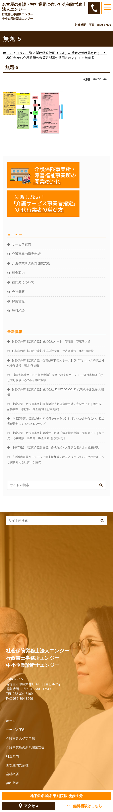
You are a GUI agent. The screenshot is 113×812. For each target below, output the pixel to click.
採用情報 (18, 301)
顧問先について (23, 282)
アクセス (29, 806)
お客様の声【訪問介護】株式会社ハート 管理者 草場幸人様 (51, 341)
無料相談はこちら (84, 806)
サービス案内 (21, 244)
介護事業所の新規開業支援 (31, 263)
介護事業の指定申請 (26, 254)
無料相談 (18, 310)
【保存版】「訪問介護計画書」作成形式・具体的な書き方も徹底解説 (55, 447)
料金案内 (18, 272)
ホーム (11, 721)
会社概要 (18, 291)
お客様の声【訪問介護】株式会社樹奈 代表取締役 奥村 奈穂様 (53, 351)
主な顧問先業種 (17, 765)
